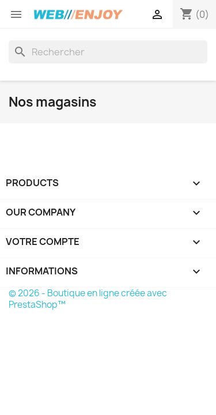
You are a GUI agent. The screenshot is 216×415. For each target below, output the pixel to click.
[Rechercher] (108, 51)
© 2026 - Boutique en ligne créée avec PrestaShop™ (88, 299)
